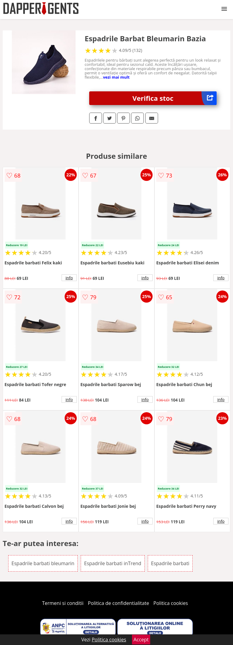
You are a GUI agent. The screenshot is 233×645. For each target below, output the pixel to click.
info (69, 277)
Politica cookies (171, 603)
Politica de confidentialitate (118, 603)
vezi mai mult (116, 77)
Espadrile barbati (170, 563)
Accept (141, 639)
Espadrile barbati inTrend (112, 563)
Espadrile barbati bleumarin (43, 563)
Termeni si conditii (63, 603)
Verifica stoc (175, 98)
